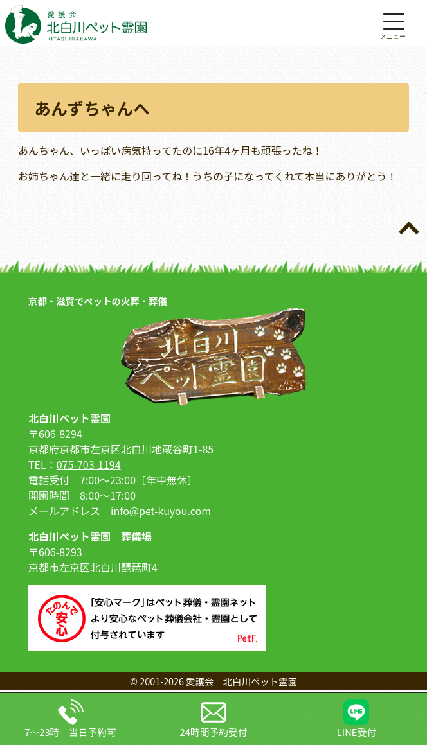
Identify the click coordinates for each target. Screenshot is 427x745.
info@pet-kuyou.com (161, 510)
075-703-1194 (89, 464)
